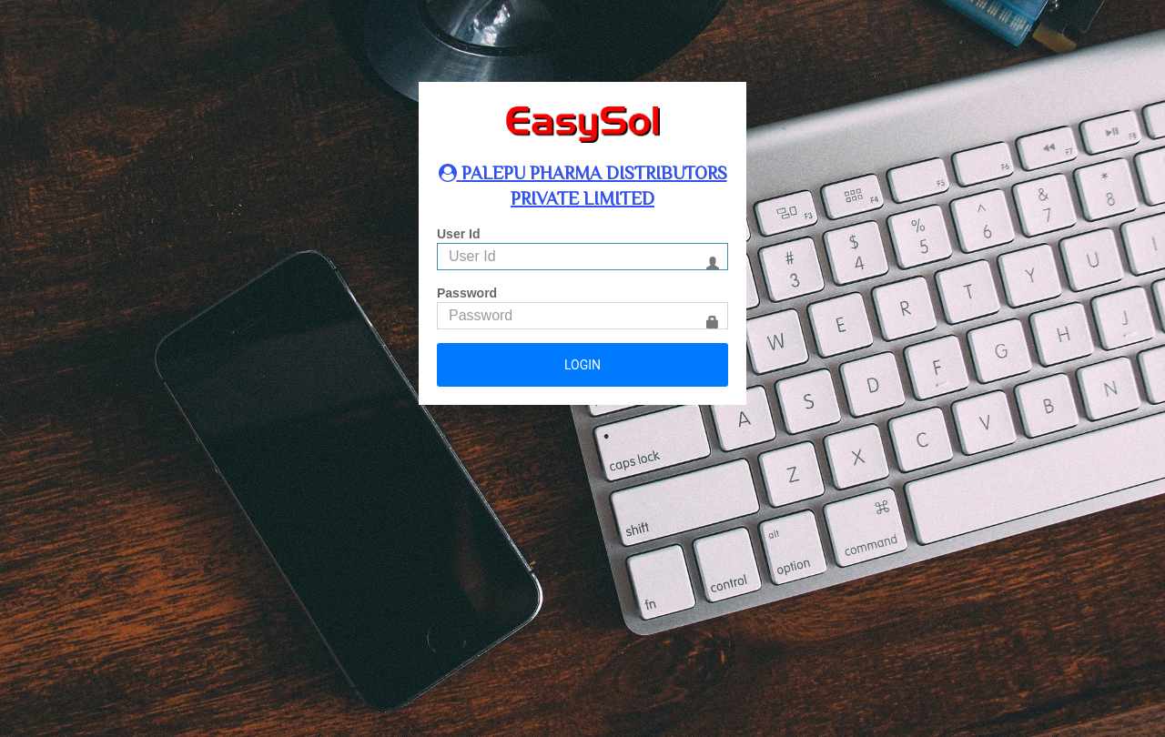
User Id (458, 234)
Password (467, 293)
